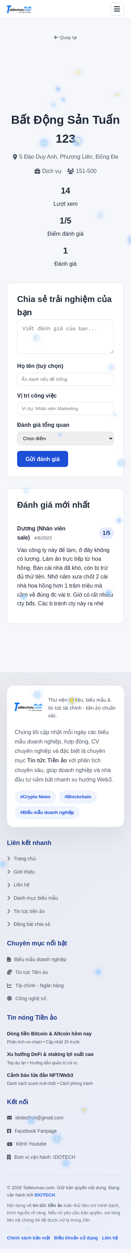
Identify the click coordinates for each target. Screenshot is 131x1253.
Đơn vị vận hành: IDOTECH (41, 1161)
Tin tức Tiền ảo (27, 976)
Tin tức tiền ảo (26, 915)
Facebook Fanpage (32, 1135)
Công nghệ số (26, 1002)
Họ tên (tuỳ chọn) (40, 370)
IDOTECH (45, 1199)
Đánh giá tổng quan (43, 429)
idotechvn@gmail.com (35, 1122)
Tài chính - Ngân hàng (35, 989)
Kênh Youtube (26, 1148)
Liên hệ (18, 889)
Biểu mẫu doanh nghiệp (36, 963)
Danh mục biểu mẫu (32, 902)
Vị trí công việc (37, 400)
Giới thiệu (21, 876)
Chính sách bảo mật (28, 1242)
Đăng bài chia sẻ (28, 928)
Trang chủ (21, 863)
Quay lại (65, 37)
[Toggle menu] (117, 9)
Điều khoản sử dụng (76, 1242)
